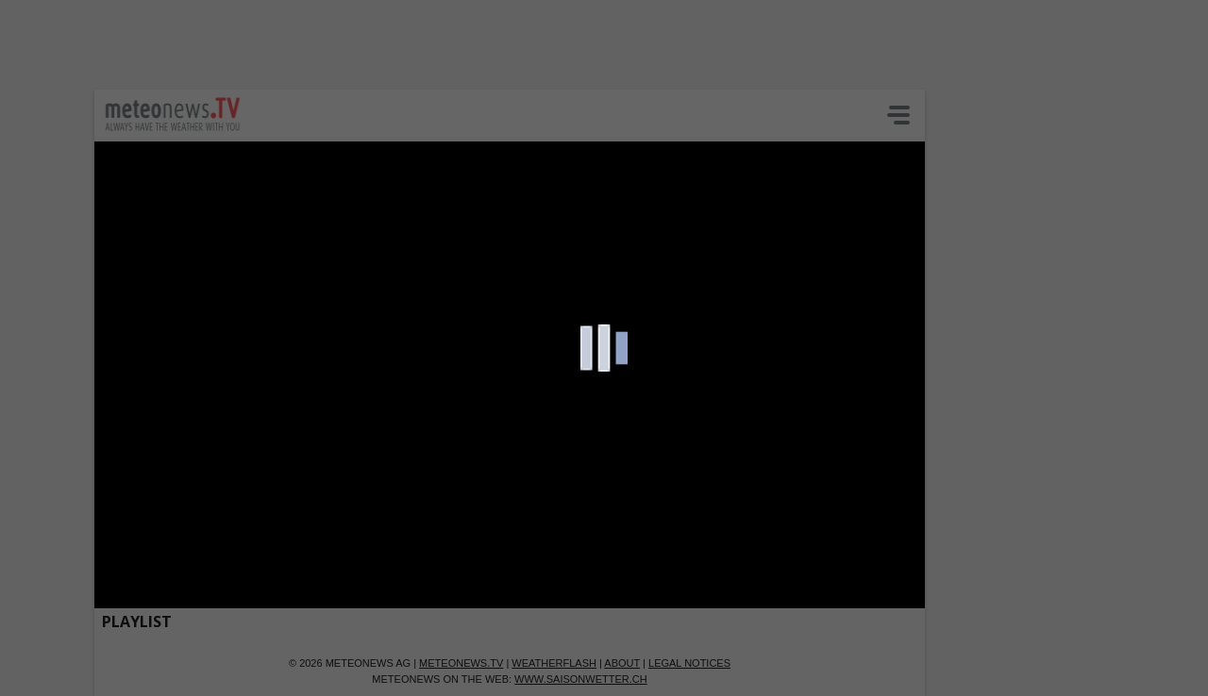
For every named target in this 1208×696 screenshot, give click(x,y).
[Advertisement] (457, 42)
